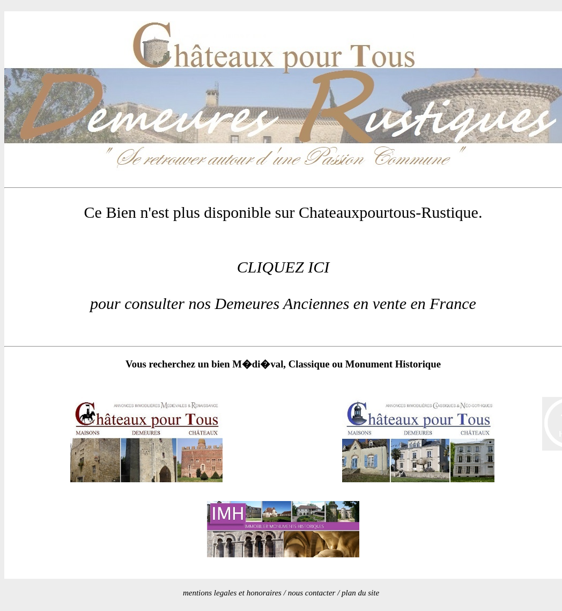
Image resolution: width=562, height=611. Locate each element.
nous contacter (312, 592)
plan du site (360, 592)
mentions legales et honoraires (232, 592)
